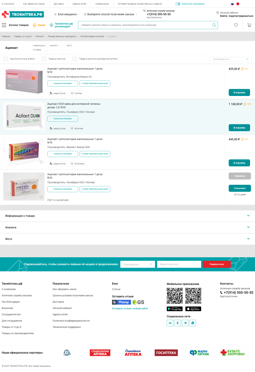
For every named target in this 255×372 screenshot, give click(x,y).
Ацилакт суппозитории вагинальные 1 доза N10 (74, 70)
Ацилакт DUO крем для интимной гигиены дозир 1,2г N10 (73, 105)
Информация (102, 3)
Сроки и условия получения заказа (73, 295)
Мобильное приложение (183, 284)
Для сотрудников (12, 320)
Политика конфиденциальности (71, 320)
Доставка (59, 3)
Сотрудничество (11, 314)
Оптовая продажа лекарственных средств (140, 3)
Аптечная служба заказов (17, 295)
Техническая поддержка (67, 327)
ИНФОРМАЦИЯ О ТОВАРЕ (39, 48)
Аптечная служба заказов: (161, 10)
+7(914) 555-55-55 (159, 14)
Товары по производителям (18, 333)
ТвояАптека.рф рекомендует (61, 25)
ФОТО (69, 46)
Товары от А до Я (11, 327)
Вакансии (7, 308)
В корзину (239, 92)
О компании (8, 3)
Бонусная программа (190, 3)
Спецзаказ (240, 188)
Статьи (116, 289)
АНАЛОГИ (54, 46)
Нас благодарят (11, 301)
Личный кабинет (62, 308)
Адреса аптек (79, 3)
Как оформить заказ (34, 3)
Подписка (240, 176)
